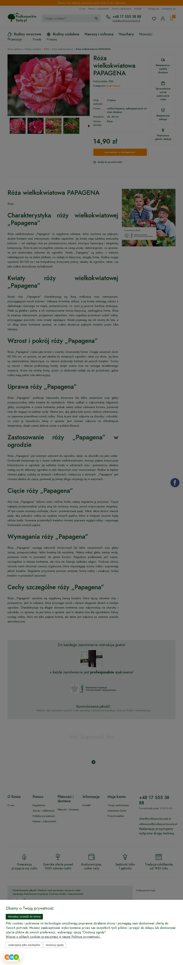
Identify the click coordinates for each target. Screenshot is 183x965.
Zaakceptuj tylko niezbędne (24, 944)
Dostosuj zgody (55, 944)
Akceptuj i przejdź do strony (24, 916)
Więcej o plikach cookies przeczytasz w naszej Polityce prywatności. (53, 936)
